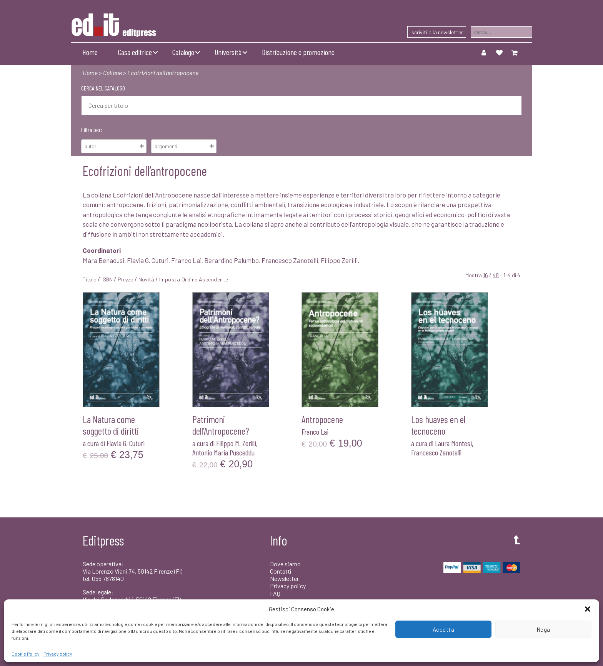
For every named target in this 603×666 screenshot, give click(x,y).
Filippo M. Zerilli (236, 443)
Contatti (281, 571)
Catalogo (183, 52)
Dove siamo (285, 563)
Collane (112, 72)
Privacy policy (57, 653)
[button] (587, 609)
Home (90, 52)
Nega (543, 629)
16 (485, 275)
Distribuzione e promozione (298, 52)
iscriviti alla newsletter (436, 32)
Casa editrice (135, 52)
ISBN (107, 279)
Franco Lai (315, 431)
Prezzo (125, 279)
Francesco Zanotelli (436, 452)
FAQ (275, 593)
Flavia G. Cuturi (126, 443)
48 (496, 275)
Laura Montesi (453, 443)
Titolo (90, 279)
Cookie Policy (26, 653)
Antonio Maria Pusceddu (223, 452)
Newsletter (284, 578)
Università (228, 52)
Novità (146, 279)
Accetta (444, 629)
